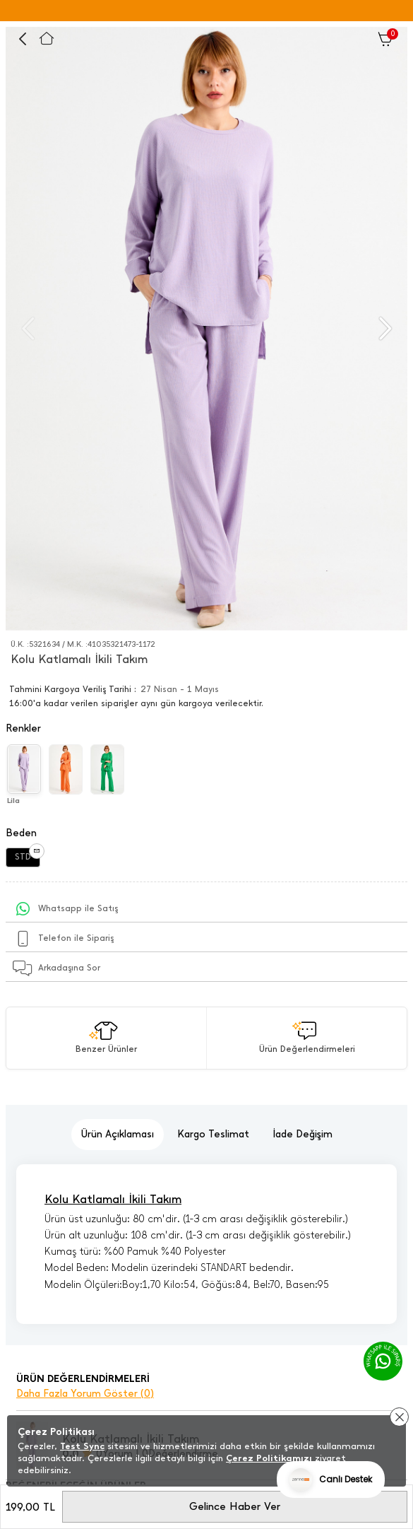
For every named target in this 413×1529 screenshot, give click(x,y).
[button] (383, 328)
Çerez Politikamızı (269, 1458)
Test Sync (82, 1446)
